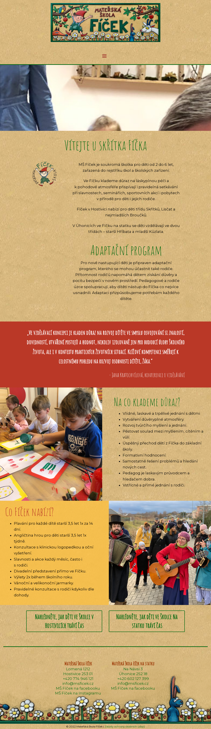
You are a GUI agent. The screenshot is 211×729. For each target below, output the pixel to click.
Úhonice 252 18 (133, 674)
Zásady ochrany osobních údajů (125, 726)
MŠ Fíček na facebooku (78, 688)
